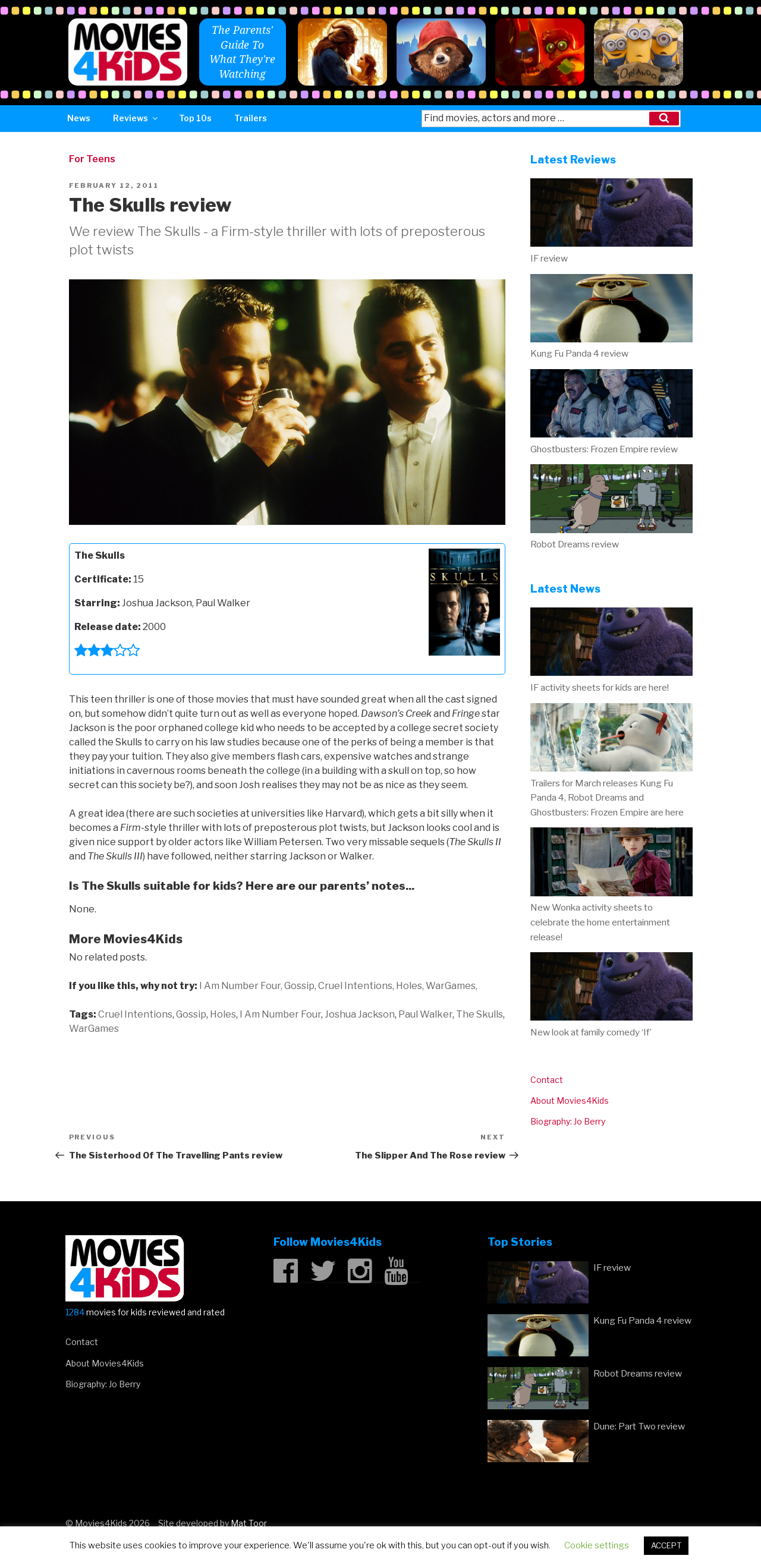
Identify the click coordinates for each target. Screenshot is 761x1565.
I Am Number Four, (240, 985)
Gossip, (300, 985)
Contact (546, 1080)
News (78, 118)
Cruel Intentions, (356, 985)
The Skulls (479, 1014)
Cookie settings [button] (596, 1545)
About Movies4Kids (569, 1100)
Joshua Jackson (360, 1014)
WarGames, (451, 985)
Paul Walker (425, 1014)
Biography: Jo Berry (567, 1121)
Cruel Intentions (135, 1014)
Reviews (136, 118)
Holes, (410, 985)
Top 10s (195, 118)
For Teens (92, 159)
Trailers (250, 118)
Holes (223, 1014)
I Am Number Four (280, 1014)
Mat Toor (249, 1523)
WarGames (94, 1028)
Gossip (191, 1014)
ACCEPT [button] (666, 1545)
